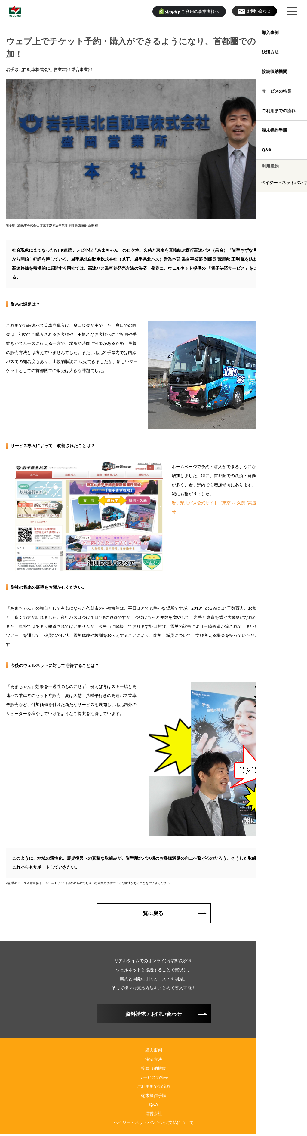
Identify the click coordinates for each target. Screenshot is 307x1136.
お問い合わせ (257, 11)
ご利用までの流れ (153, 1088)
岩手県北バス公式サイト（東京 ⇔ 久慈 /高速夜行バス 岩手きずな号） (234, 507)
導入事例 (153, 1052)
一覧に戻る (150, 913)
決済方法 (153, 1061)
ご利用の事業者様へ (189, 11)
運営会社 (153, 1115)
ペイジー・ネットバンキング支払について (154, 1124)
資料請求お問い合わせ (153, 1014)
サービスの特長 (153, 1079)
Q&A (153, 1106)
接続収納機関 (153, 1070)
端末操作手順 (153, 1097)
